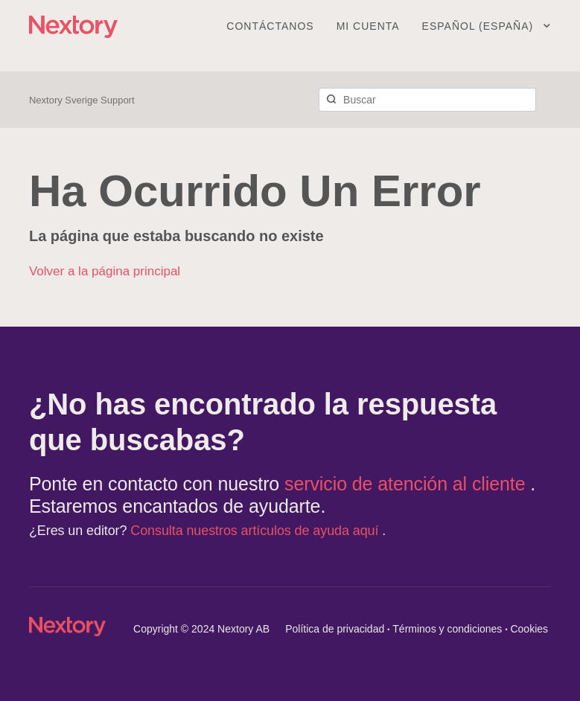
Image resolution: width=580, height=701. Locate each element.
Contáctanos (269, 26)
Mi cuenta (368, 26)
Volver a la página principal (104, 271)
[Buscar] (427, 100)
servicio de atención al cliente (407, 483)
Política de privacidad (334, 629)
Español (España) (479, 26)
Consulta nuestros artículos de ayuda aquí (256, 530)
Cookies (529, 629)
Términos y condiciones (447, 629)
